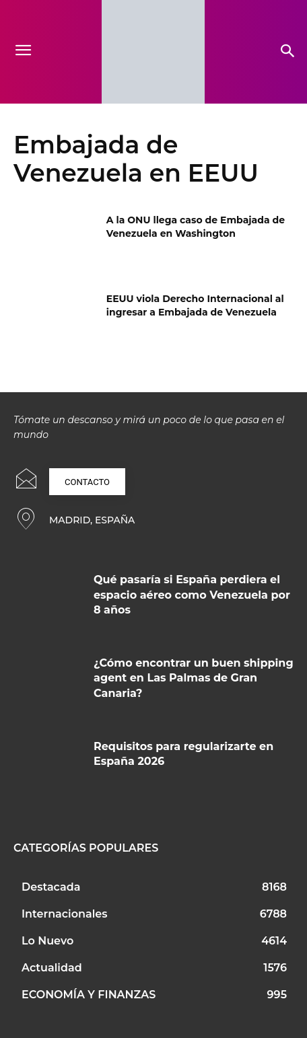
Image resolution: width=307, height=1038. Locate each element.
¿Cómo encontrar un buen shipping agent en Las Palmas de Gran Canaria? (194, 678)
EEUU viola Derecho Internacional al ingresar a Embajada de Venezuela (195, 305)
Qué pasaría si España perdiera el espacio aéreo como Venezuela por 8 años (192, 594)
